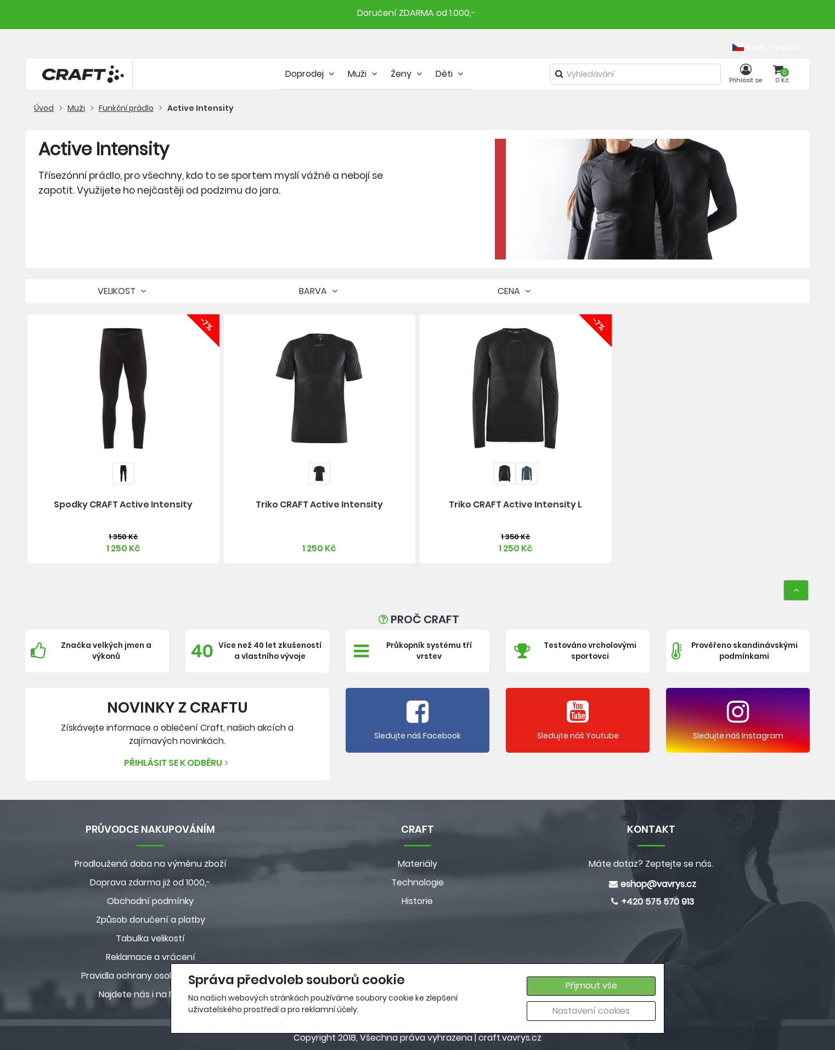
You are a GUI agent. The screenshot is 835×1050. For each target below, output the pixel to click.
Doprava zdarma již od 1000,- (150, 882)
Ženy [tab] (408, 73)
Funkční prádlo (126, 108)
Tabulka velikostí (150, 938)
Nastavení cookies (591, 1010)
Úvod (44, 108)
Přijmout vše (591, 985)
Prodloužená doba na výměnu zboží (151, 863)
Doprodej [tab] (311, 73)
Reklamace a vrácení (150, 957)
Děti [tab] (451, 73)
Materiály (417, 863)
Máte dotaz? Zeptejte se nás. (651, 863)
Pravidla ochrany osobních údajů (150, 975)
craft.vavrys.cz (509, 1037)
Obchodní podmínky (150, 901)
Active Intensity (200, 108)
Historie (417, 901)
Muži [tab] (364, 73)
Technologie (417, 882)
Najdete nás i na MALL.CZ (150, 994)
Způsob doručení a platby (150, 919)
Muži (76, 108)
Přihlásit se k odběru (177, 763)
